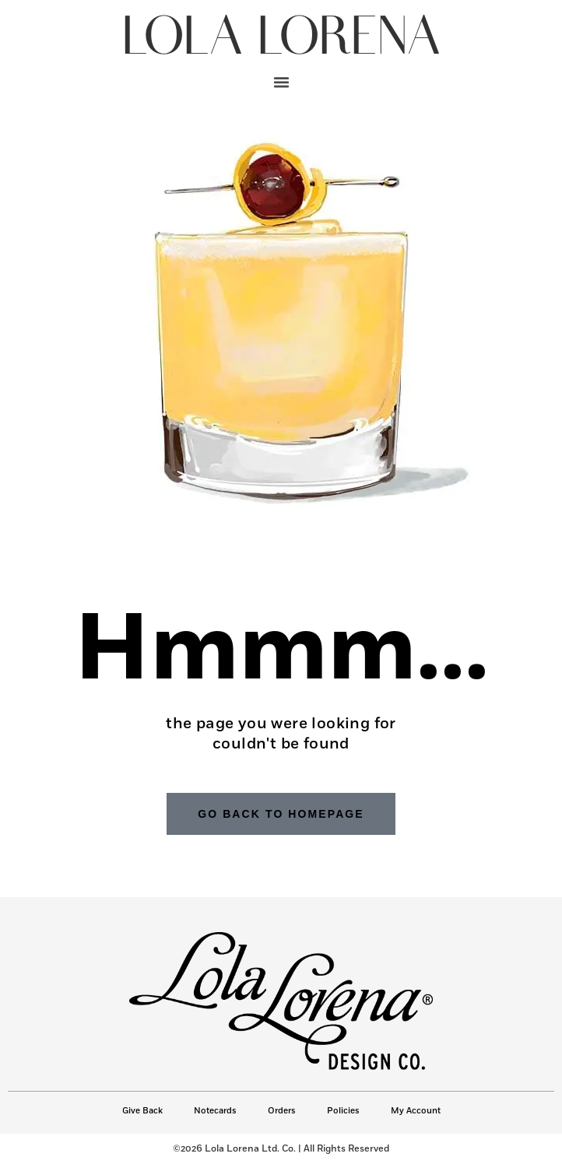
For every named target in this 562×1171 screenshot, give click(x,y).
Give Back (142, 1111)
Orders (282, 1111)
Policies (343, 1111)
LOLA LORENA (281, 38)
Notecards (215, 1111)
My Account (416, 1111)
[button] (281, 81)
